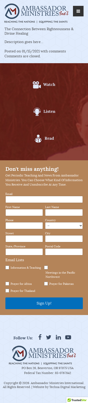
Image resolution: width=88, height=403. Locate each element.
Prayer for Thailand (23, 291)
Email (8, 194)
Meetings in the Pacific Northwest (60, 274)
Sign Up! (44, 303)
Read (49, 138)
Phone (9, 220)
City (47, 233)
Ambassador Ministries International (57, 383)
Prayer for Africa (21, 284)
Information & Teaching (26, 267)
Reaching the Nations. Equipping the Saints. (35, 22)
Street (9, 233)
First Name (12, 207)
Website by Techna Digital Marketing (59, 387)
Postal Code (53, 246)
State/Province (15, 246)
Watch (49, 84)
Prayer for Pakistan (61, 284)
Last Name (52, 207)
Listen (49, 111)
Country (50, 220)
